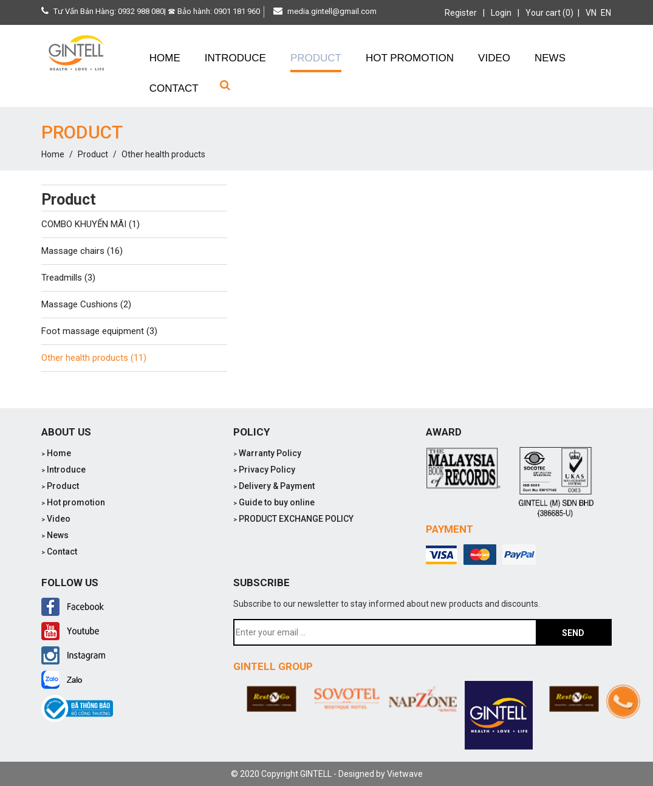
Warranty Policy (267, 453)
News (55, 535)
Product (93, 154)
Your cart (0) (549, 13)
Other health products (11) (93, 357)
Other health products (163, 154)
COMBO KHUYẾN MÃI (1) (90, 224)
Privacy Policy (264, 469)
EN (606, 13)
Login (501, 13)
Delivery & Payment (274, 486)
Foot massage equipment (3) (99, 331)
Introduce (63, 469)
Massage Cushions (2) (86, 304)
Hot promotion (73, 502)
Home (52, 154)
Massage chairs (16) (82, 250)
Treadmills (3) (68, 277)
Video (55, 519)
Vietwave (405, 774)
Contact (59, 551)
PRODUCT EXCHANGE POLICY (293, 519)
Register (461, 13)
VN (591, 13)
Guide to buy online (274, 502)
